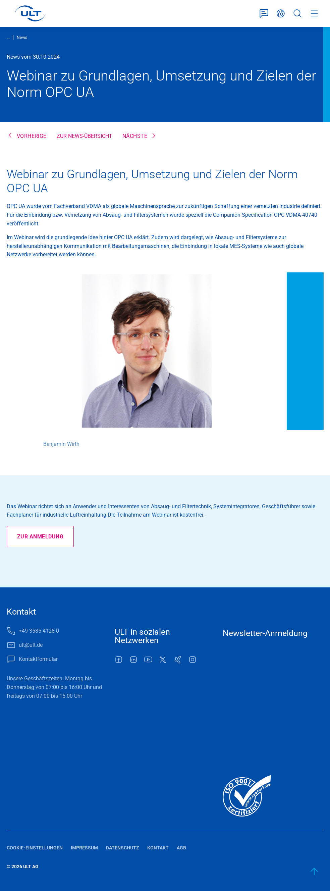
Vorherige (32, 136)
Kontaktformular (264, 13)
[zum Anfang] (315, 871)
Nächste (134, 136)
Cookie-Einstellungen (35, 847)
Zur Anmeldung (40, 536)
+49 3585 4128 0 (39, 631)
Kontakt (158, 847)
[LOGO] (30, 13)
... (8, 37)
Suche (297, 13)
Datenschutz (122, 847)
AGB (181, 847)
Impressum (84, 847)
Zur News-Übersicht (84, 136)
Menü (314, 13)
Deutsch (281, 13)
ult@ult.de (31, 645)
